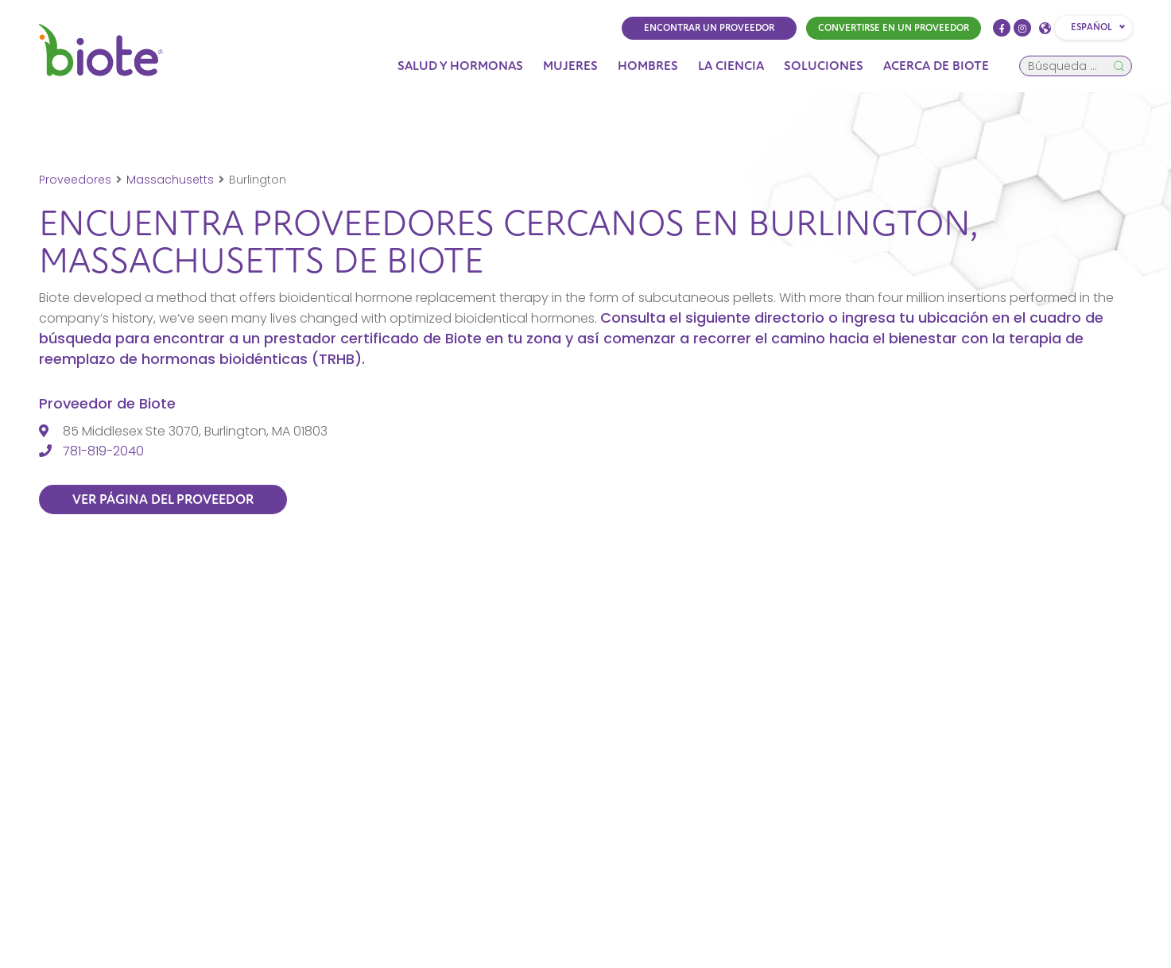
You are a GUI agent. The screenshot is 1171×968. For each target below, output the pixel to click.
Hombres (648, 66)
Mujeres (570, 66)
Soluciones (823, 66)
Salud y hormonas (460, 66)
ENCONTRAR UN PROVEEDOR (709, 28)
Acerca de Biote (936, 66)
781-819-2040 (103, 451)
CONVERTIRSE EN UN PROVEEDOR (893, 28)
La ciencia (731, 66)
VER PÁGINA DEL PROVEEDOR (163, 499)
